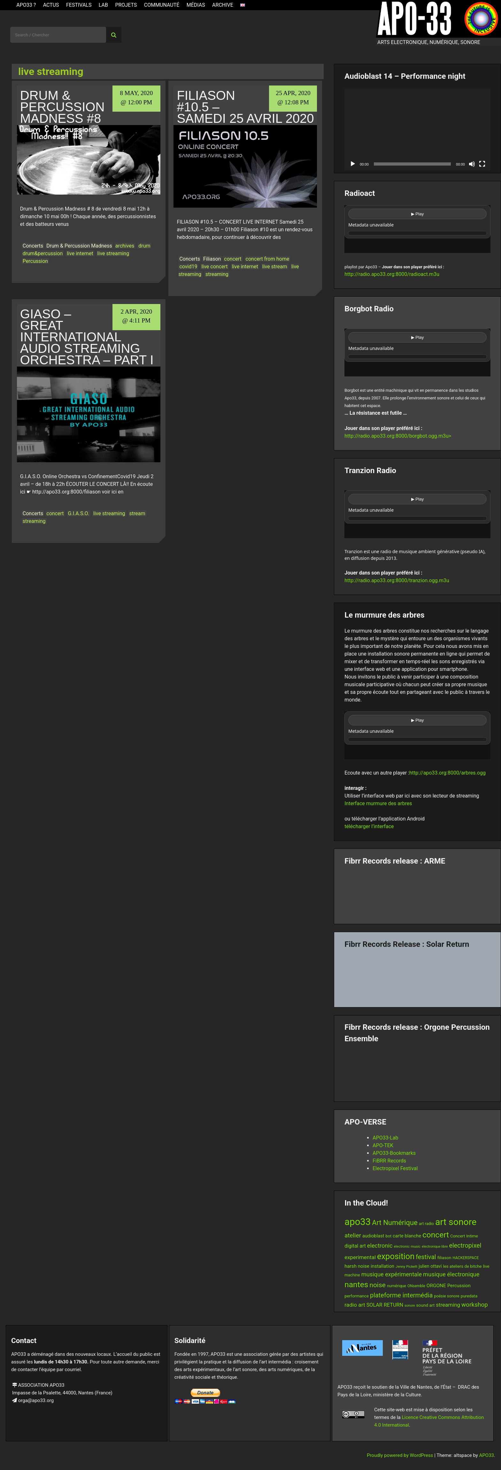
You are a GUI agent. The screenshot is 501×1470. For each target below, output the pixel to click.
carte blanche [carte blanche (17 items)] (407, 1236)
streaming (216, 274)
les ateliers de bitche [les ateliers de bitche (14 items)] (462, 1266)
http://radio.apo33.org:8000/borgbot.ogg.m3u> (397, 436)
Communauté (162, 5)
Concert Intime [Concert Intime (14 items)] (464, 1236)
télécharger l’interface (369, 826)
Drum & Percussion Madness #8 (62, 106)
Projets (126, 5)
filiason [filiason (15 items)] (444, 1257)
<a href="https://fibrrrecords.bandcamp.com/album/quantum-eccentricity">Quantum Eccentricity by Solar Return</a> (417, 975)
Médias (196, 5)
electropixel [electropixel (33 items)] (465, 1245)
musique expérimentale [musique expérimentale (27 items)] (391, 1274)
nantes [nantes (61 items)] (356, 1284)
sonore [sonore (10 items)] (410, 1305)
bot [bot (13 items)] (389, 1236)
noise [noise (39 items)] (377, 1285)
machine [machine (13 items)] (352, 1275)
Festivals (79, 5)
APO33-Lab (385, 1138)
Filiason (212, 259)
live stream (274, 267)
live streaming (113, 253)
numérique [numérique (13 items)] (396, 1285)
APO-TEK (383, 1145)
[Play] (353, 164)
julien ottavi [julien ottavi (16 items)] (430, 1266)
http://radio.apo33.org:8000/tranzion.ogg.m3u (396, 580)
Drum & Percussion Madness (79, 246)
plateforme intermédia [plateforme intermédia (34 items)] (401, 1295)
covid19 (188, 267)
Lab (103, 5)
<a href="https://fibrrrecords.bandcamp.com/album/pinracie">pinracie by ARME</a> (417, 892)
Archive (222, 5)
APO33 (486, 1455)
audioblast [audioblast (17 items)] (373, 1236)
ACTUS (51, 5)
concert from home (267, 259)
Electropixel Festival (395, 1168)
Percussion (35, 261)
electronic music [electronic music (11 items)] (407, 1246)
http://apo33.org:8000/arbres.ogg (447, 773)
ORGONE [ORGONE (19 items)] (436, 1285)
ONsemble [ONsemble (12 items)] (416, 1286)
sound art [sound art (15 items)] (425, 1305)
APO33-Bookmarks (394, 1153)
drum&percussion (43, 253)
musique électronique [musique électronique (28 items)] (451, 1274)
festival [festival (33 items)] (426, 1257)
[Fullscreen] (482, 164)
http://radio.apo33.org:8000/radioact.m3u (391, 274)
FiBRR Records (389, 1161)
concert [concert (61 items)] (435, 1234)
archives (124, 246)
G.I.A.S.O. (78, 513)
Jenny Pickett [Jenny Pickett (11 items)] (406, 1266)
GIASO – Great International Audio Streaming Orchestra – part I (87, 337)
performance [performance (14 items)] (356, 1296)
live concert (214, 267)
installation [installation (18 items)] (382, 1266)
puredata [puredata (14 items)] (469, 1296)
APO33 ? (26, 5)
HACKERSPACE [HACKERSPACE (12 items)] (465, 1258)
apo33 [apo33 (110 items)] (357, 1221)
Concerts (33, 246)
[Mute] (472, 164)
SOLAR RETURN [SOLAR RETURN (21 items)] (384, 1305)
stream (137, 513)
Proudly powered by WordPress (400, 1455)
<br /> (417, 229)
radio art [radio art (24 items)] (354, 1305)
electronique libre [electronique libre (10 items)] (435, 1246)
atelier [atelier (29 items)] (352, 1235)
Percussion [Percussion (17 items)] (459, 1285)
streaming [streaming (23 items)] (448, 1305)
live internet (80, 253)
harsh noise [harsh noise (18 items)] (356, 1266)
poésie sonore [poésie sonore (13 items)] (446, 1296)
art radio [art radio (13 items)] (426, 1223)
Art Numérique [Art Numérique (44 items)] (394, 1223)
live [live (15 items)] (486, 1266)
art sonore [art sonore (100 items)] (455, 1222)
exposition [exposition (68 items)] (395, 1256)
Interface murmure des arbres (378, 803)
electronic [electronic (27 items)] (380, 1245)
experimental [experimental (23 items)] (360, 1257)
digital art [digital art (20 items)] (355, 1246)
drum (144, 246)
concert (232, 259)
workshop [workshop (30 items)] (474, 1304)
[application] (417, 129)
